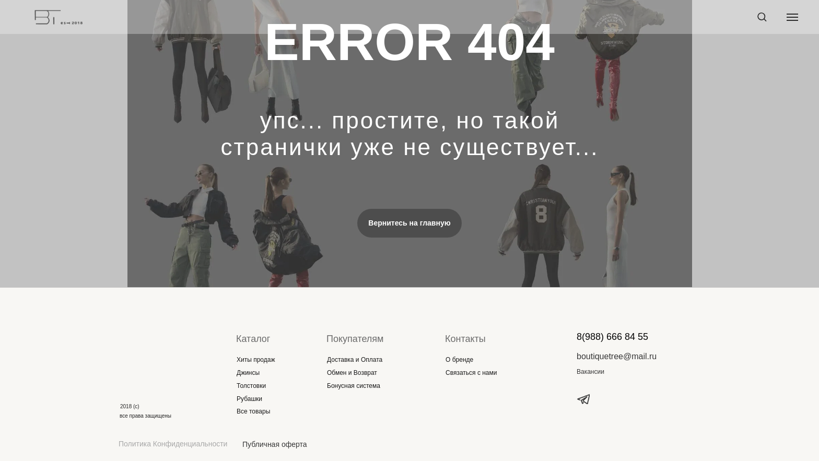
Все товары (253, 411)
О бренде (459, 359)
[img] (155, 349)
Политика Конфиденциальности (173, 444)
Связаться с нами (471, 372)
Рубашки (249, 399)
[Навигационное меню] (792, 17)
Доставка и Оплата (354, 359)
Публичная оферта (274, 444)
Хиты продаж (256, 359)
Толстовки (251, 385)
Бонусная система (353, 385)
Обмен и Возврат (352, 372)
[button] (762, 16)
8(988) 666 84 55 (612, 337)
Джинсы (248, 372)
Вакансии (590, 371)
